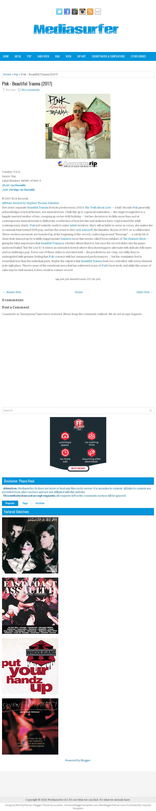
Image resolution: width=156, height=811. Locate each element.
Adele (73, 225)
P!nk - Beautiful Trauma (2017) (27, 83)
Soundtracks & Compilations (108, 56)
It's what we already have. (115, 799)
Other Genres (138, 56)
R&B (57, 56)
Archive (40, 503)
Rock (68, 56)
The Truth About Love (98, 207)
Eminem (66, 238)
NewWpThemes (24, 805)
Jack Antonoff (84, 229)
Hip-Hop (81, 56)
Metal (18, 56)
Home (6, 56)
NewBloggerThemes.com (112, 805)
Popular (10, 503)
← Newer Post (12, 292)
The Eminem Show (134, 238)
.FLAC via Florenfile (14, 185)
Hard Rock (43, 56)
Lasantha (58, 805)
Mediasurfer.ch (57, 799)
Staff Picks (23, 65)
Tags (25, 503)
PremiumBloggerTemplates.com (81, 805)
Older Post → (144, 292)
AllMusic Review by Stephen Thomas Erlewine (30, 203)
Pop (29, 56)
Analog (7, 65)
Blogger (85, 760)
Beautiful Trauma (37, 207)
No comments (31, 89)
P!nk (135, 207)
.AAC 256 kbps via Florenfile (18, 189)
